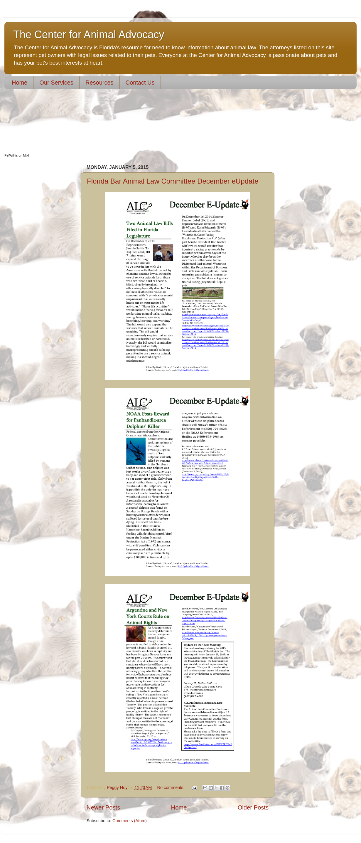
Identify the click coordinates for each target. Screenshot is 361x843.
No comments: (171, 787)
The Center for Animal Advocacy (88, 34)
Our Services (56, 82)
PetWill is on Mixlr (17, 155)
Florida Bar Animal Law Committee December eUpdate (172, 181)
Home (19, 82)
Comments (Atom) (129, 820)
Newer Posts (103, 807)
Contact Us (140, 82)
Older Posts (253, 807)
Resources (99, 82)
